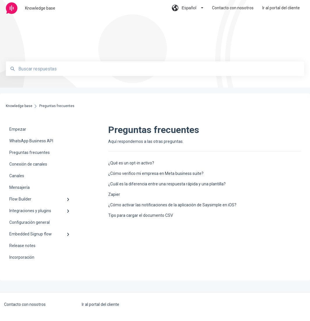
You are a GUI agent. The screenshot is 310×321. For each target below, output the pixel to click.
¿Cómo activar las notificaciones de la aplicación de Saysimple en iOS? (172, 205)
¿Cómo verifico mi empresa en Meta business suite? (156, 173)
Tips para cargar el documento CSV (140, 215)
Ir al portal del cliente (100, 304)
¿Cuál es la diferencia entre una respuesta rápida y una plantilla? (167, 184)
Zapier (114, 194)
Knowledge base (40, 8)
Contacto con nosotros (25, 304)
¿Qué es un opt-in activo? (131, 163)
